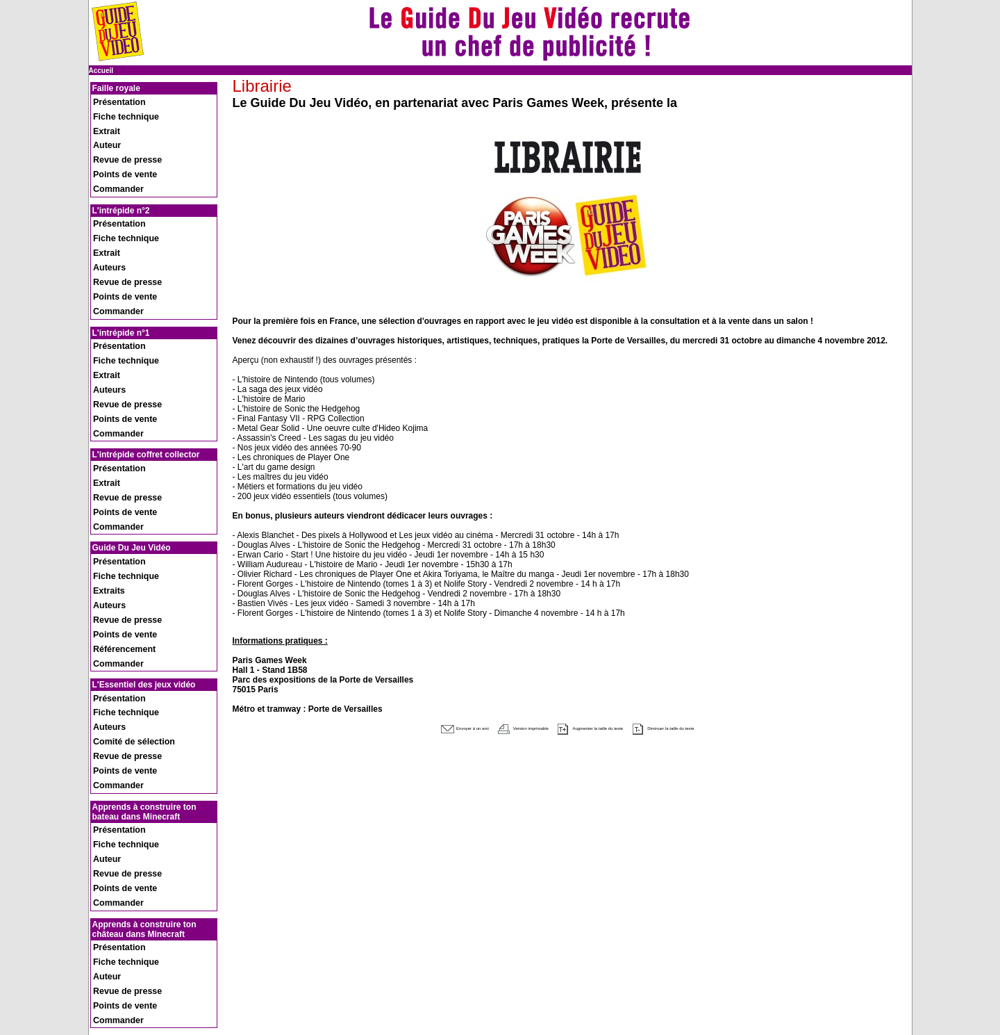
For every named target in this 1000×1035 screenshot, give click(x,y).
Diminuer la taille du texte (724, 727)
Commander (112, 153)
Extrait (102, 117)
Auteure (105, 861)
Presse (102, 970)
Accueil (101, 70)
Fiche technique (118, 108)
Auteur (103, 126)
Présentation (113, 99)
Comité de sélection (124, 534)
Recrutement (112, 962)
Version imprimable (490, 727)
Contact (104, 977)
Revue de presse (119, 135)
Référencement (117, 469)
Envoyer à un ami (397, 727)
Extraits (104, 433)
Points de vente (117, 144)
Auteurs (105, 209)
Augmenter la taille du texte (601, 727)
